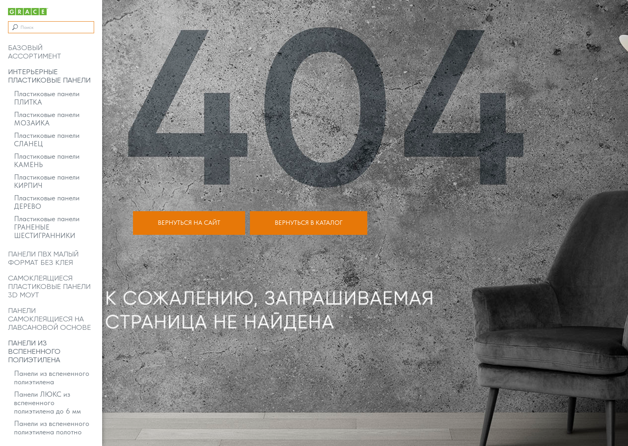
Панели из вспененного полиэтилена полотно (51, 427)
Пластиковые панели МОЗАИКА (47, 118)
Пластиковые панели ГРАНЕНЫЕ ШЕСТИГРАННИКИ (47, 227)
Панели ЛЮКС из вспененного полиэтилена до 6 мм (47, 402)
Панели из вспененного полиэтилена (51, 377)
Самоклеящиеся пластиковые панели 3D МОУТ (49, 286)
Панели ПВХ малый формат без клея (43, 258)
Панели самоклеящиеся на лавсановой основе (49, 318)
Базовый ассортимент (34, 51)
